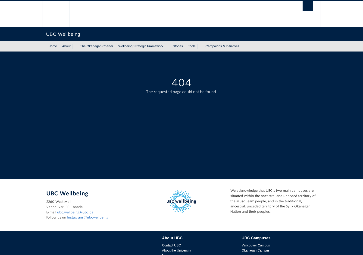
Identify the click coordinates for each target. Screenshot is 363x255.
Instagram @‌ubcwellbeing (87, 217)
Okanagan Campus (256, 250)
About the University (176, 250)
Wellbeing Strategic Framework (140, 46)
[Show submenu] (75, 46)
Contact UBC (171, 245)
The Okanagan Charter (96, 46)
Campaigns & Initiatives (222, 46)
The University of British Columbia (56, 14)
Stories (178, 46)
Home (52, 46)
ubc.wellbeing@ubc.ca (75, 212)
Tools (192, 46)
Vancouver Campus (256, 245)
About (66, 46)
